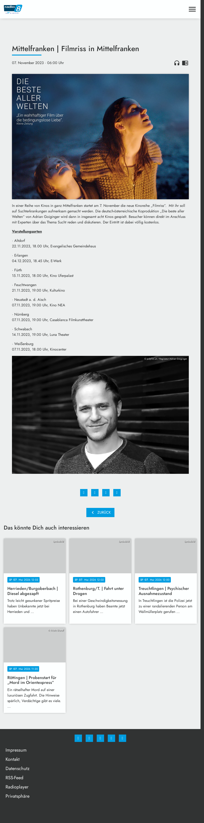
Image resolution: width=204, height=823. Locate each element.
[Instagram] (89, 738)
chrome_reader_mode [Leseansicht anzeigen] (185, 63)
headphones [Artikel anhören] (177, 63)
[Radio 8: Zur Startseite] (52, 9)
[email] (122, 738)
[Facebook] (78, 738)
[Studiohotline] (111, 738)
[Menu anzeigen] (192, 9)
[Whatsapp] (100, 738)
